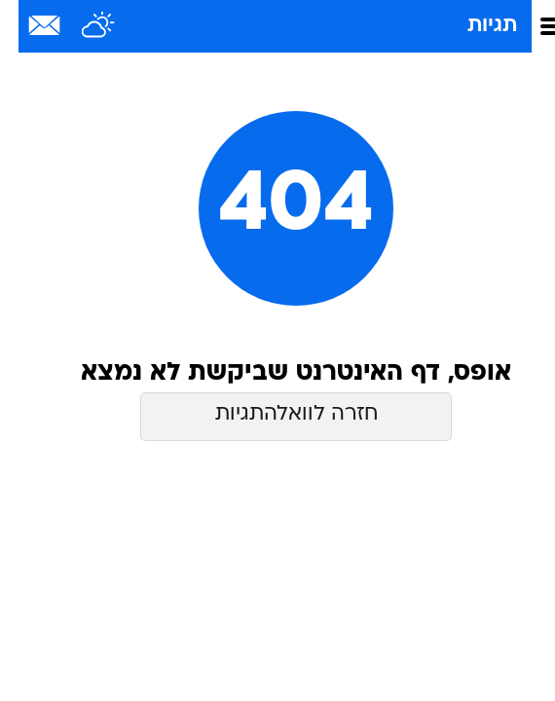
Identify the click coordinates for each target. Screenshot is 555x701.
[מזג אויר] (80, 26)
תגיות (474, 26)
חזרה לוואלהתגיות (278, 414)
